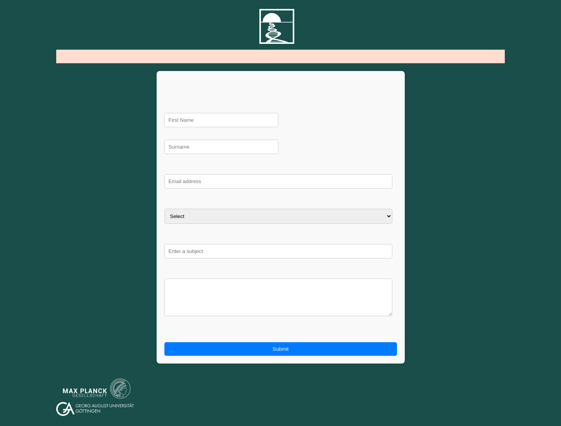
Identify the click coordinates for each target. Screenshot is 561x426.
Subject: (280, 239)
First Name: (280, 107)
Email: (280, 169)
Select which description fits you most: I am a (280, 203)
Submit (280, 355)
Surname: (280, 134)
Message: (280, 273)
